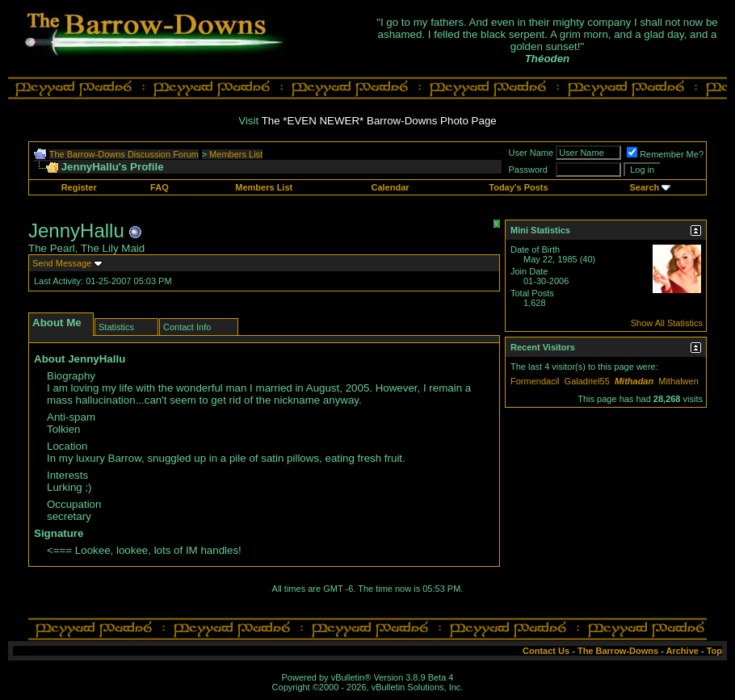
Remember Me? (665, 154)
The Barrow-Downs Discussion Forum (124, 154)
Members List (235, 154)
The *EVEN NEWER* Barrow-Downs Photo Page (379, 121)
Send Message (61, 263)
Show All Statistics (667, 323)
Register (79, 187)
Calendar (390, 187)
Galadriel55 (587, 381)
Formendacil (535, 381)
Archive (682, 651)
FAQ (159, 187)
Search (645, 187)
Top (714, 651)
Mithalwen (678, 381)
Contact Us (546, 651)
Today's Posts (518, 187)
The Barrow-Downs (618, 651)
